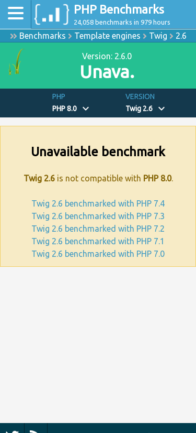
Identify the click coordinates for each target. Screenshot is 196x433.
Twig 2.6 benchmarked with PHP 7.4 (98, 203)
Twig (158, 35)
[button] (85, 103)
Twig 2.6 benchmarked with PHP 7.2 (98, 228)
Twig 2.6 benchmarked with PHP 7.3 (98, 216)
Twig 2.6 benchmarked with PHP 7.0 (98, 253)
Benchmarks (42, 35)
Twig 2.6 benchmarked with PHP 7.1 (98, 241)
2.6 (181, 35)
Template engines (107, 35)
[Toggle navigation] (15, 14)
